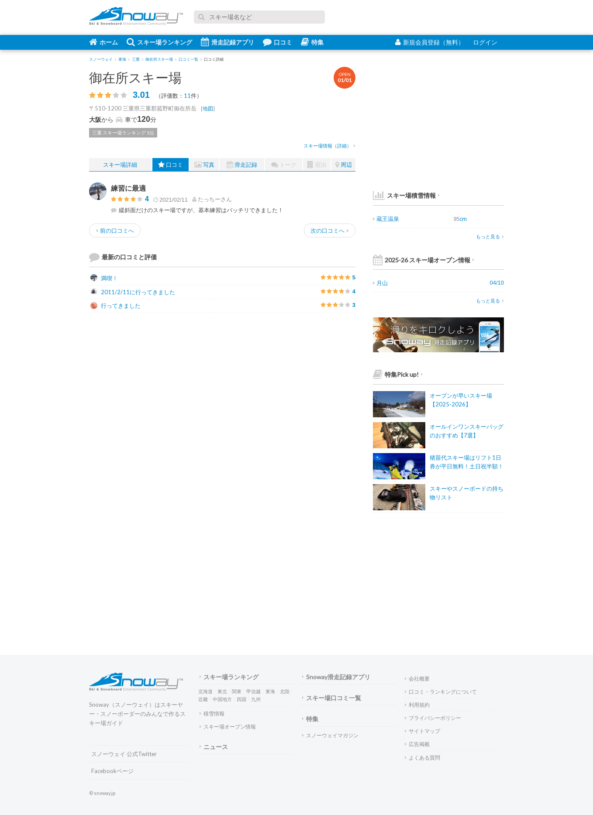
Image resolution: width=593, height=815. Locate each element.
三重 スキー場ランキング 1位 (123, 132)
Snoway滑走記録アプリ (336, 677)
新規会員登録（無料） (429, 42)
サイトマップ (422, 731)
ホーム (103, 42)
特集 (312, 42)
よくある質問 (422, 757)
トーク (283, 165)
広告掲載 (417, 744)
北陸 (285, 691)
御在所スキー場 (135, 77)
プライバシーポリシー (433, 718)
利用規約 (417, 705)
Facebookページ (112, 770)
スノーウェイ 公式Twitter (124, 753)
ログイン (485, 42)
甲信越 (253, 691)
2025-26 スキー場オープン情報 (423, 260)
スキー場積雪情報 (404, 195)
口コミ (277, 42)
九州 (256, 699)
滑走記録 (242, 165)
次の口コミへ (329, 230)
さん (212, 199)
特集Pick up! (398, 374)
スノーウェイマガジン (330, 735)
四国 (241, 699)
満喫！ (104, 278)
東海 (270, 691)
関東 (236, 691)
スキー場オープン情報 (228, 726)
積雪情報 (212, 713)
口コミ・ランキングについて (441, 691)
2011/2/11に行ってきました (132, 292)
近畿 (203, 699)
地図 (208, 108)
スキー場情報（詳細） (329, 145)
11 (187, 95)
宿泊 (316, 165)
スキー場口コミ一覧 (331, 698)
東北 (222, 691)
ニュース (214, 746)
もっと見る (490, 236)
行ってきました (115, 305)
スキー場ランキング (159, 42)
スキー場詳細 (120, 164)
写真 (204, 165)
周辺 (343, 165)
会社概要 (417, 678)
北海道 (205, 691)
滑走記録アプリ (227, 42)
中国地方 (222, 699)
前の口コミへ (115, 230)
